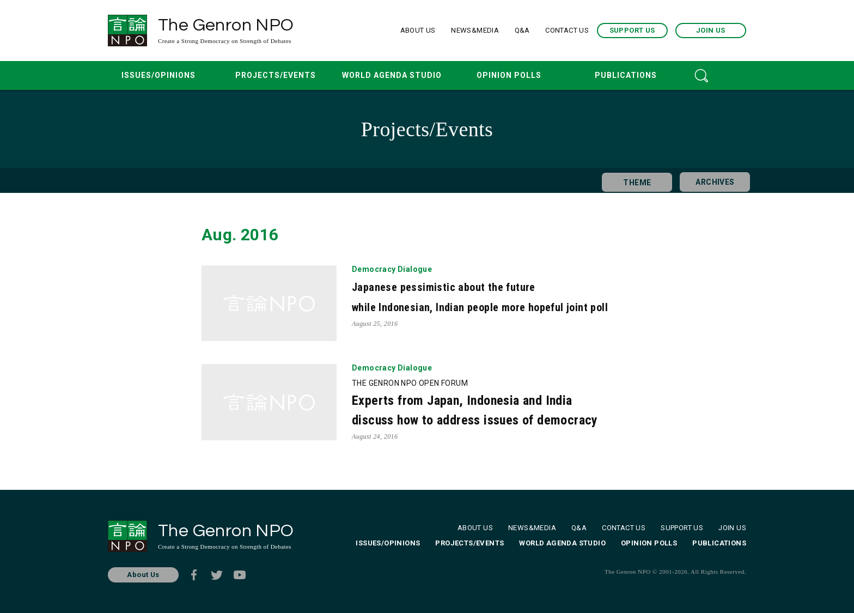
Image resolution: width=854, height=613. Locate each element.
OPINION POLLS (509, 75)
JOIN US (710, 30)
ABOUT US (418, 30)
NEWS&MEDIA (475, 30)
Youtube (239, 574)
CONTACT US (567, 30)
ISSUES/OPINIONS (158, 75)
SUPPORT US (632, 30)
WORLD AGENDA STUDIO (392, 75)
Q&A (522, 30)
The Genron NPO (240, 30)
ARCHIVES (711, 180)
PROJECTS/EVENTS (275, 75)
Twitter (216, 574)
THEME (633, 180)
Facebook (194, 574)
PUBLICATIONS (626, 75)
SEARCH (701, 75)
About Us (143, 574)
